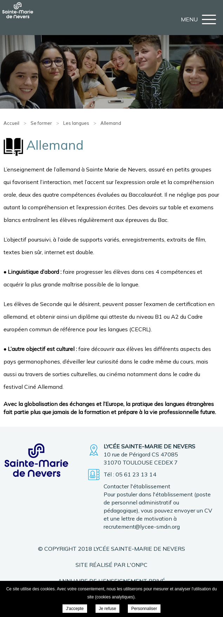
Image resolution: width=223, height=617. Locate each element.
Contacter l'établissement (137, 486)
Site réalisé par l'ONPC (111, 564)
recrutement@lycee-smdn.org (142, 526)
